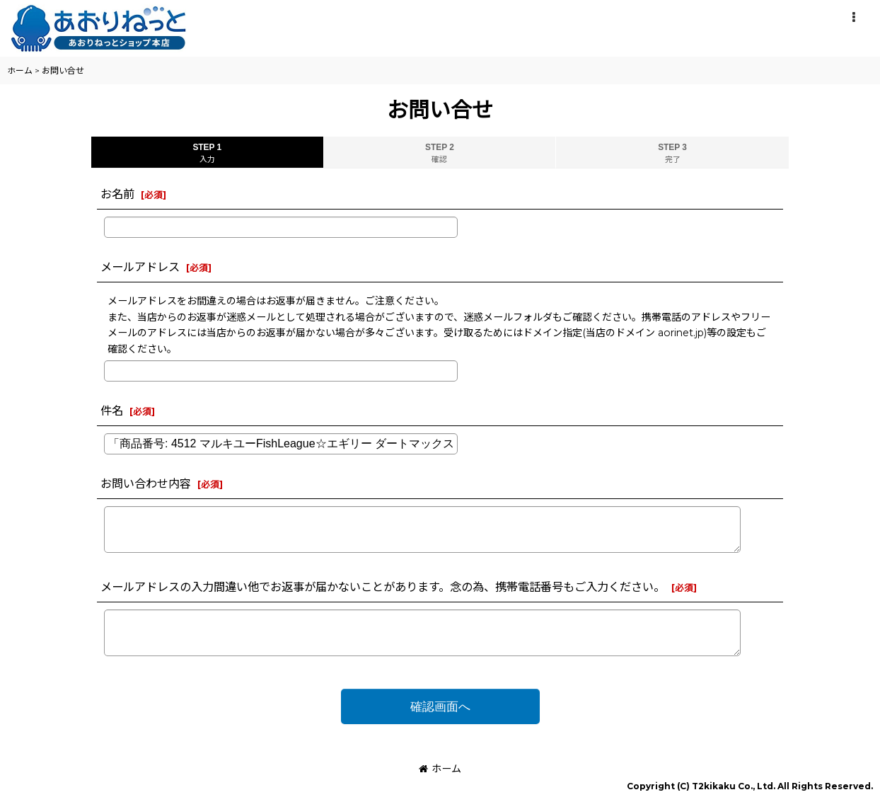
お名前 (117, 194)
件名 (111, 410)
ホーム (440, 768)
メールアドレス (140, 267)
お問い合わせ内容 (145, 483)
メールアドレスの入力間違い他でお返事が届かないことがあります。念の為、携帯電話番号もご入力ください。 (382, 587)
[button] (853, 17)
